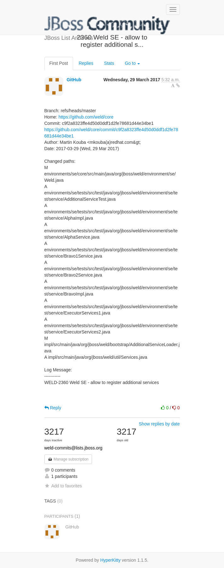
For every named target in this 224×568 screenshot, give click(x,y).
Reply (52, 407)
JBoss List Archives (107, 25)
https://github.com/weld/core (86, 116)
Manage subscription (68, 459)
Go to (132, 63)
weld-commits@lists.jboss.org (73, 447)
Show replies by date (159, 423)
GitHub (73, 79)
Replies (86, 63)
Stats (109, 63)
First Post (58, 63)
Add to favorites (63, 485)
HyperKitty (110, 560)
